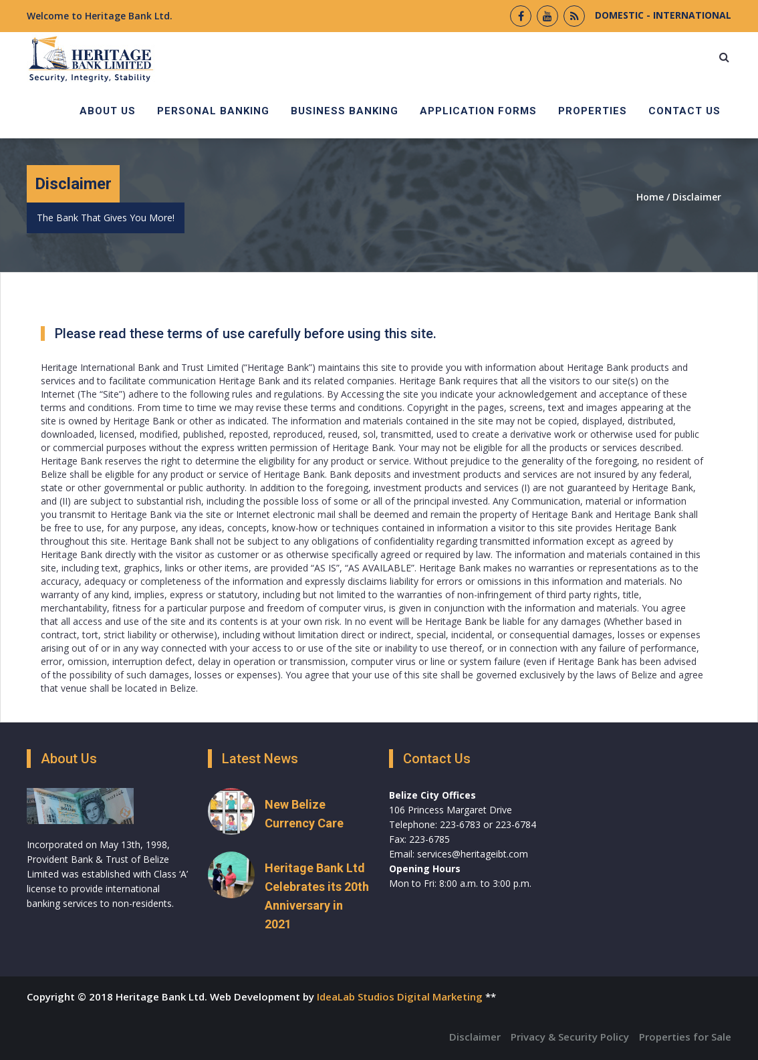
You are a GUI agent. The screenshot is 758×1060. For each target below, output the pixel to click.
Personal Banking (213, 111)
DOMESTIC (619, 15)
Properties (592, 111)
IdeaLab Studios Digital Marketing (400, 996)
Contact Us (684, 111)
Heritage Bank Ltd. (128, 15)
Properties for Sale (685, 1036)
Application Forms (478, 111)
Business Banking (344, 111)
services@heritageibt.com (472, 853)
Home (650, 196)
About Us (108, 111)
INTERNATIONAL (690, 15)
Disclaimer (696, 196)
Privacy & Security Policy (570, 1036)
